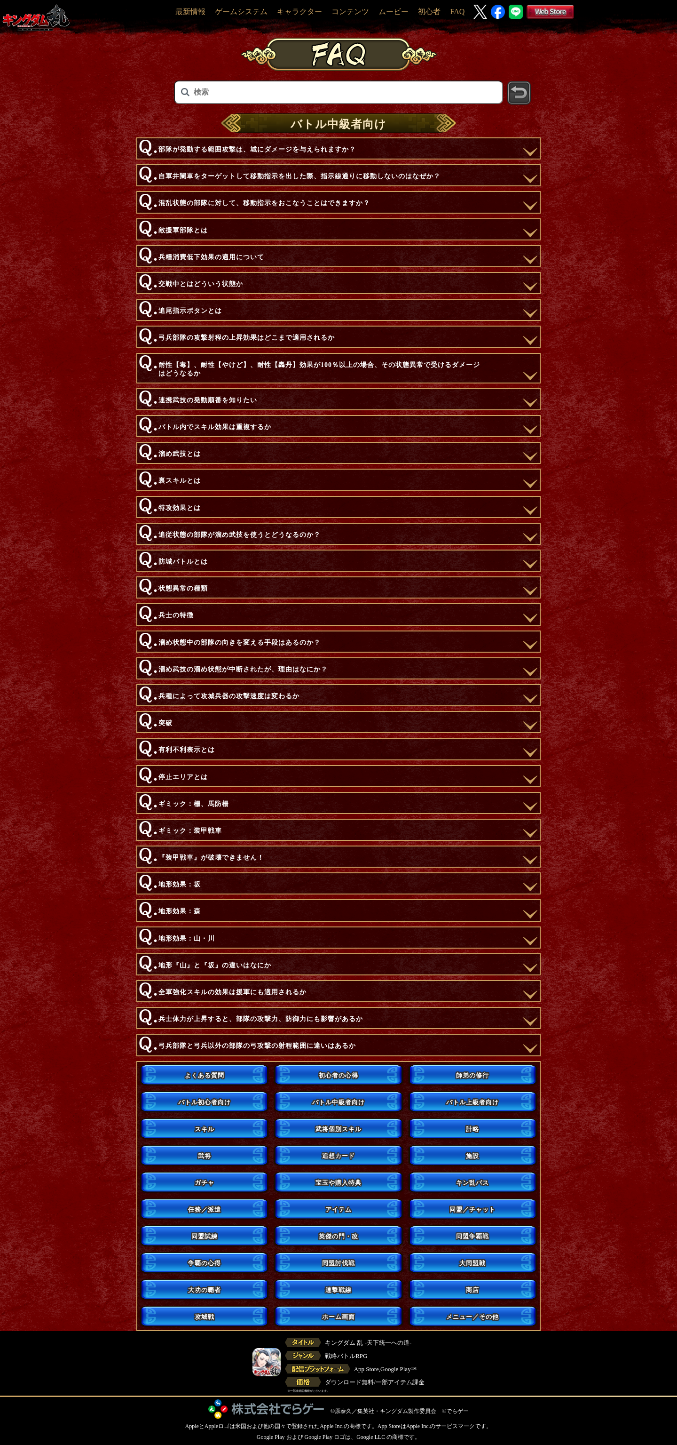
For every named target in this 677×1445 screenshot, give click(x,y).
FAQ (457, 12)
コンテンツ (350, 12)
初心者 (429, 12)
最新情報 (190, 12)
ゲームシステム (241, 12)
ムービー (393, 12)
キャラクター (299, 12)
